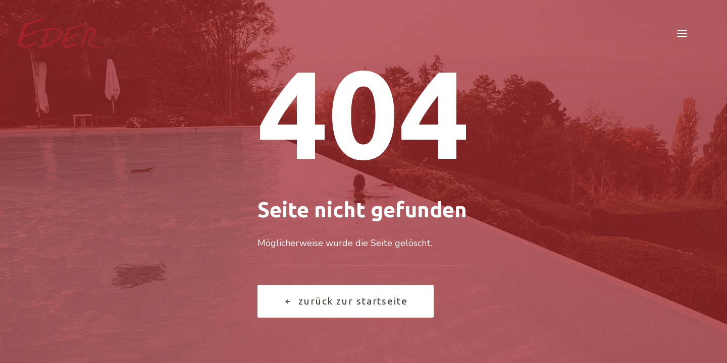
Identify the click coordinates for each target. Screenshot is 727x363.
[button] (682, 33)
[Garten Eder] (59, 33)
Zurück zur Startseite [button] (345, 301)
